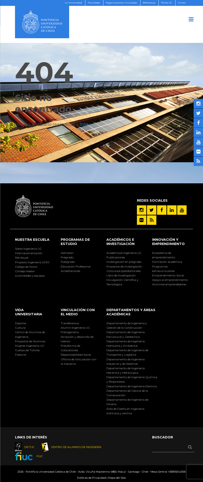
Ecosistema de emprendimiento (163, 255)
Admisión (67, 253)
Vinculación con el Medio (78, 312)
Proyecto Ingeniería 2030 (32, 262)
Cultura (20, 327)
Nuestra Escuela (32, 239)
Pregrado (67, 257)
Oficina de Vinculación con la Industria (78, 361)
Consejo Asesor (25, 271)
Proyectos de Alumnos (30, 341)
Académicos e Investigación (120, 241)
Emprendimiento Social (168, 275)
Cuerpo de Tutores (27, 350)
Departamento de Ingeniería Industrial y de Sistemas (125, 361)
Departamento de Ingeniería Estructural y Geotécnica (125, 334)
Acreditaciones (70, 271)
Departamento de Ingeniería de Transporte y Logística (127, 352)
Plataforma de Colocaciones (70, 348)
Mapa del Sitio (117, 477)
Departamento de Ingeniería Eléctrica (131, 386)
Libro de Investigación (121, 275)
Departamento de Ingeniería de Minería (127, 402)
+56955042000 (177, 471)
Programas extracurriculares (163, 269)
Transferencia (70, 323)
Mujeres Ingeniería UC (29, 345)
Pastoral (20, 354)
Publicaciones (115, 257)
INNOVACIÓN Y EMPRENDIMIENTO (168, 241)
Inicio (85, 124)
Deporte (20, 323)
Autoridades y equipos (30, 275)
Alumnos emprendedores (169, 284)
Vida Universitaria (28, 312)
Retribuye (21, 257)
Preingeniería (70, 332)
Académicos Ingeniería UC (124, 253)
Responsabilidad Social (76, 354)
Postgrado (68, 262)
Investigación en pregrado (123, 262)
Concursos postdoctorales (123, 271)
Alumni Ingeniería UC (75, 327)
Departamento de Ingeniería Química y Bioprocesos (131, 379)
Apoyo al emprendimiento (170, 280)
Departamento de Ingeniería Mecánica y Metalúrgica (125, 370)
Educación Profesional (75, 266)
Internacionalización (28, 253)
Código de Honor (26, 266)
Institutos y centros (119, 413)
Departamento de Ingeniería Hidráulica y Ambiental (125, 343)
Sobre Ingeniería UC (28, 248)
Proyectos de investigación (124, 266)
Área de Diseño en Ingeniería (125, 408)
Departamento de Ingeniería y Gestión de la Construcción (126, 325)
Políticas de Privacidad (91, 477)
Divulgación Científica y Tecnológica (122, 282)
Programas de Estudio (75, 241)
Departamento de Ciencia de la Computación (127, 393)
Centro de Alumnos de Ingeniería (30, 334)
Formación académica (167, 262)
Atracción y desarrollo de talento (77, 339)
